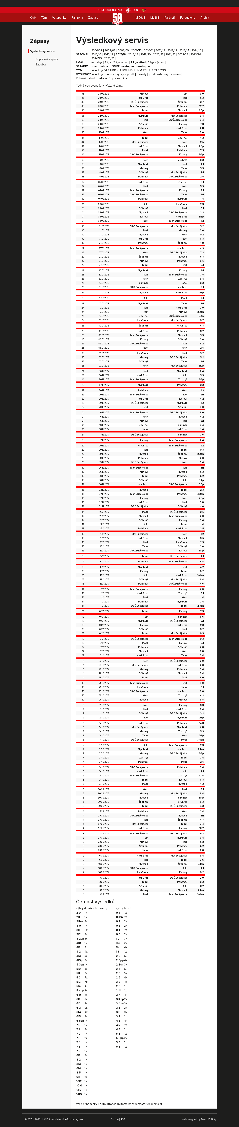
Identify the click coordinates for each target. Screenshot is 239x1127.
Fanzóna (77, 17)
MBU (131, 70)
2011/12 (160, 50)
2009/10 (136, 50)
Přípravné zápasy (47, 59)
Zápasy (93, 17)
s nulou (176, 74)
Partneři (169, 17)
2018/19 (133, 54)
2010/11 (148, 50)
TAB (156, 70)
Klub (33, 17)
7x (86, 977)
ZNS (163, 70)
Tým (44, 17)
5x (85, 956)
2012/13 (172, 50)
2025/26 (109, 58)
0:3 (136, 10)
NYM (139, 70)
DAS (106, 70)
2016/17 (108, 54)
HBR (113, 70)
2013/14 (184, 50)
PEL (145, 70)
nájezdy (141, 74)
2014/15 (196, 50)
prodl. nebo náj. (159, 74)
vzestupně (143, 66)
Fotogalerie (187, 17)
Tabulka (41, 64)
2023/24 (196, 54)
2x (85, 921)
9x (86, 1007)
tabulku (92, 78)
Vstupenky (59, 17)
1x (85, 912)
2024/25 (96, 58)
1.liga (108, 62)
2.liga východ (156, 62)
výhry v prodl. (125, 74)
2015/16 (96, 54)
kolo (94, 66)
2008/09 (123, 50)
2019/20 (146, 54)
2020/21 (158, 54)
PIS (151, 70)
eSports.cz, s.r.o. (74, 1119)
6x (86, 930)
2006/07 (96, 50)
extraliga (96, 62)
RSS (123, 1119)
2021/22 (170, 54)
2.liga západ (120, 62)
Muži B (154, 17)
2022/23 (183, 54)
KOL (124, 70)
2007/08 (110, 50)
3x (85, 934)
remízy (109, 74)
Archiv (204, 17)
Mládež (140, 17)
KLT (119, 70)
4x (86, 947)
